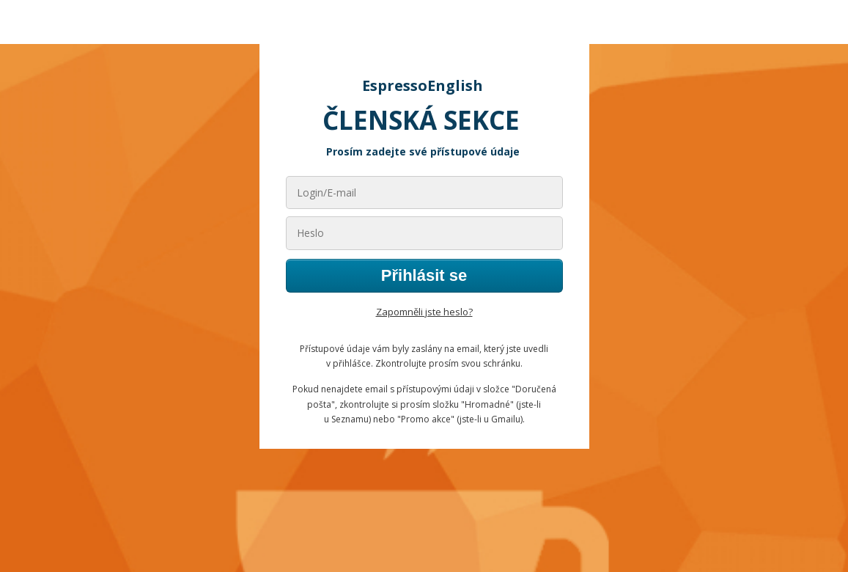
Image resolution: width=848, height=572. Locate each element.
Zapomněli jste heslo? (424, 311)
